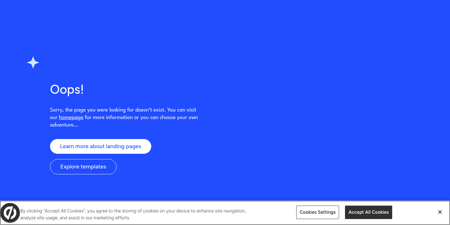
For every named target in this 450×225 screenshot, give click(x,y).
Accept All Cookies (368, 212)
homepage (71, 117)
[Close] (440, 212)
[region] (225, 213)
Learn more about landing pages (100, 146)
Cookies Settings (318, 212)
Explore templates (83, 166)
